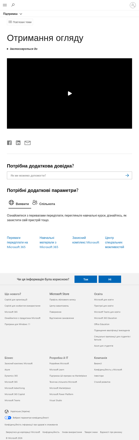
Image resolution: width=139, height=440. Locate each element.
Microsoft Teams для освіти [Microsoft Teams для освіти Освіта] (107, 311)
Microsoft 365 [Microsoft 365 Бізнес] (11, 381)
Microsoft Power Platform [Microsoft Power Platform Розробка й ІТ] (61, 394)
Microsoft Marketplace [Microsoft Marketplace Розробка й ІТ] (60, 388)
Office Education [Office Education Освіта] (101, 324)
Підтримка (10, 14)
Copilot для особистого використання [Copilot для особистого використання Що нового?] (22, 305)
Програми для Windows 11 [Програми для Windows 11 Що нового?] (17, 324)
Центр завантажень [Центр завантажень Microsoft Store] (59, 305)
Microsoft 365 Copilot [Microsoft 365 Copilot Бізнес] (15, 394)
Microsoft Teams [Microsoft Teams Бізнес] (12, 400)
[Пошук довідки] (13, 5)
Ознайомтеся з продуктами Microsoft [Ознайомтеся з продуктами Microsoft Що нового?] (22, 318)
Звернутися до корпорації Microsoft (23, 432)
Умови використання (72, 432)
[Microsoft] (69, 3)
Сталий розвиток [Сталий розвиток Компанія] (102, 381)
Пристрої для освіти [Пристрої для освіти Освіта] (103, 305)
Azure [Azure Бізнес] (7, 369)
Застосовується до (23, 49)
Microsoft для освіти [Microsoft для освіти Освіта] (104, 299)
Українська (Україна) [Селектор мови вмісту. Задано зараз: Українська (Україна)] (20, 411)
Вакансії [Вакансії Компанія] (98, 363)
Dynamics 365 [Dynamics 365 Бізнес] (11, 375)
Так (85, 279)
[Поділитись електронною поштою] (26, 142)
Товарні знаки (91, 432)
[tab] (19, 203)
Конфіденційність (51, 432)
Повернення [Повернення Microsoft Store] (55, 311)
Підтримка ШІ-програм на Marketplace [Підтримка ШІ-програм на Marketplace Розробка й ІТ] (68, 375)
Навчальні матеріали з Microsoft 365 (49, 242)
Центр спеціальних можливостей (114, 242)
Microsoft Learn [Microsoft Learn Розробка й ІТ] (56, 369)
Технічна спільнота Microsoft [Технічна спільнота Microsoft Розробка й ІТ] (63, 381)
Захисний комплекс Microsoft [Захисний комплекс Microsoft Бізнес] (19, 363)
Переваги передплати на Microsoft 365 (17, 242)
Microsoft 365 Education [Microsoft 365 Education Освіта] (105, 318)
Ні (109, 279)
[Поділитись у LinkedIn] (16, 142)
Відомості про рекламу (111, 432)
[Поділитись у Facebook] (9, 142)
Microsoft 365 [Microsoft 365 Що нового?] (11, 311)
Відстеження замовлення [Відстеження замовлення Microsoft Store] (61, 318)
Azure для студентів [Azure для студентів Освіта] (103, 345)
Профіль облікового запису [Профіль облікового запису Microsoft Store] (62, 299)
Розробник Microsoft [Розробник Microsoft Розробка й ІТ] (59, 363)
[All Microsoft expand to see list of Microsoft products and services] (4, 5)
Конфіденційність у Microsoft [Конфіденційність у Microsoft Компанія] (108, 369)
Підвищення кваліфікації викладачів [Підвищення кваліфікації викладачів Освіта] (112, 330)
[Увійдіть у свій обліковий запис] (132, 5)
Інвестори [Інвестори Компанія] (99, 375)
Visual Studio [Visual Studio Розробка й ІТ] (55, 400)
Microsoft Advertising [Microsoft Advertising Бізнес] (15, 388)
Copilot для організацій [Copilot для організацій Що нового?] (16, 299)
